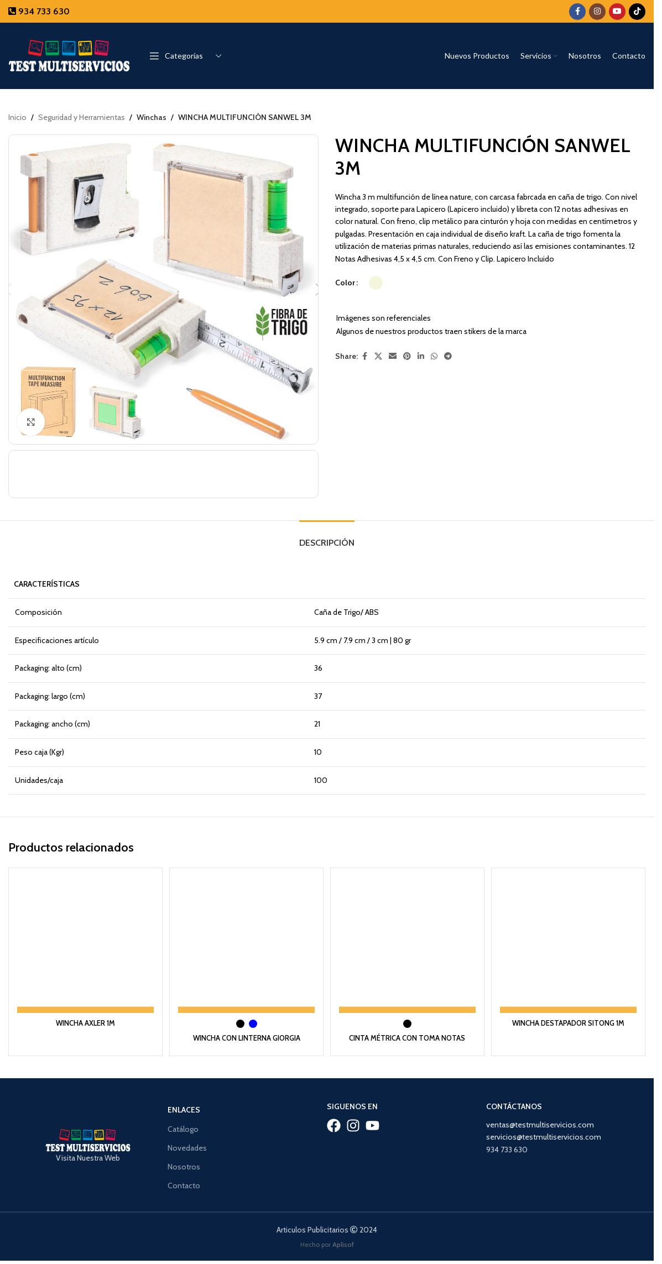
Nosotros (184, 1166)
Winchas (151, 117)
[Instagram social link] (597, 11)
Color (345, 283)
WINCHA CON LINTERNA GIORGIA (246, 1037)
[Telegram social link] (448, 356)
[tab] (327, 540)
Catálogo (183, 1128)
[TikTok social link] (637, 11)
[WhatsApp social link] (434, 356)
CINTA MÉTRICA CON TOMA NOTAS (408, 1037)
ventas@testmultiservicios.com (540, 1124)
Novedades (187, 1147)
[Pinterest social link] (407, 356)
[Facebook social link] (577, 11)
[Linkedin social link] (421, 356)
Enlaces (184, 1109)
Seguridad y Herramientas (81, 117)
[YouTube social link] (617, 11)
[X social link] (378, 356)
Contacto (184, 1185)
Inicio (17, 117)
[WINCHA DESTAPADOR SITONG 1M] (570, 945)
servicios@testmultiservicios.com (543, 1136)
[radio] (376, 283)
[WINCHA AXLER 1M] (83, 945)
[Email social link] (392, 356)
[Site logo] (69, 55)
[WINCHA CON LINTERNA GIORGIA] (245, 945)
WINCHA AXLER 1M (83, 1022)
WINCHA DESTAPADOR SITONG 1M (570, 1022)
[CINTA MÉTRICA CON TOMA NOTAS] (408, 945)
